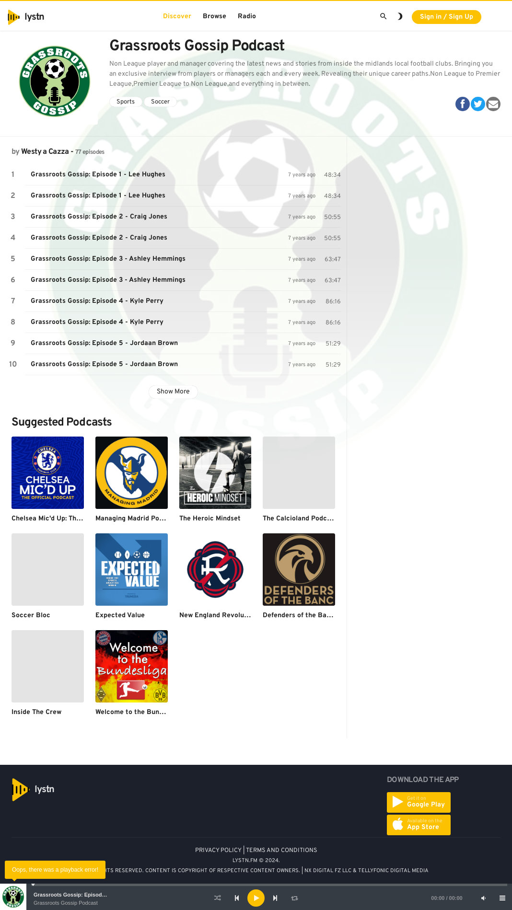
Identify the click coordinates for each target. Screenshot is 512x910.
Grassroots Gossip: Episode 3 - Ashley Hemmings (108, 259)
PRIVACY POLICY (218, 850)
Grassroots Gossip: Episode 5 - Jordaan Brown (104, 343)
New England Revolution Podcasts (233, 615)
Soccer (160, 102)
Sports (125, 102)
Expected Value (120, 615)
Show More (173, 392)
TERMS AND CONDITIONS (281, 850)
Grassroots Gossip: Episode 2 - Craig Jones (99, 217)
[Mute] (483, 898)
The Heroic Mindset (210, 519)
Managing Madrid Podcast (136, 519)
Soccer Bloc (31, 615)
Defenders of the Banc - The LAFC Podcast (331, 615)
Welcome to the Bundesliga (138, 712)
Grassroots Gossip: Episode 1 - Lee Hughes (89, 895)
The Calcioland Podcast (300, 519)
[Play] (256, 898)
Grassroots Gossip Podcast (66, 903)
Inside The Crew (36, 712)
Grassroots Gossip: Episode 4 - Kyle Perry (97, 301)
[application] (256, 898)
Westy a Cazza (45, 152)
